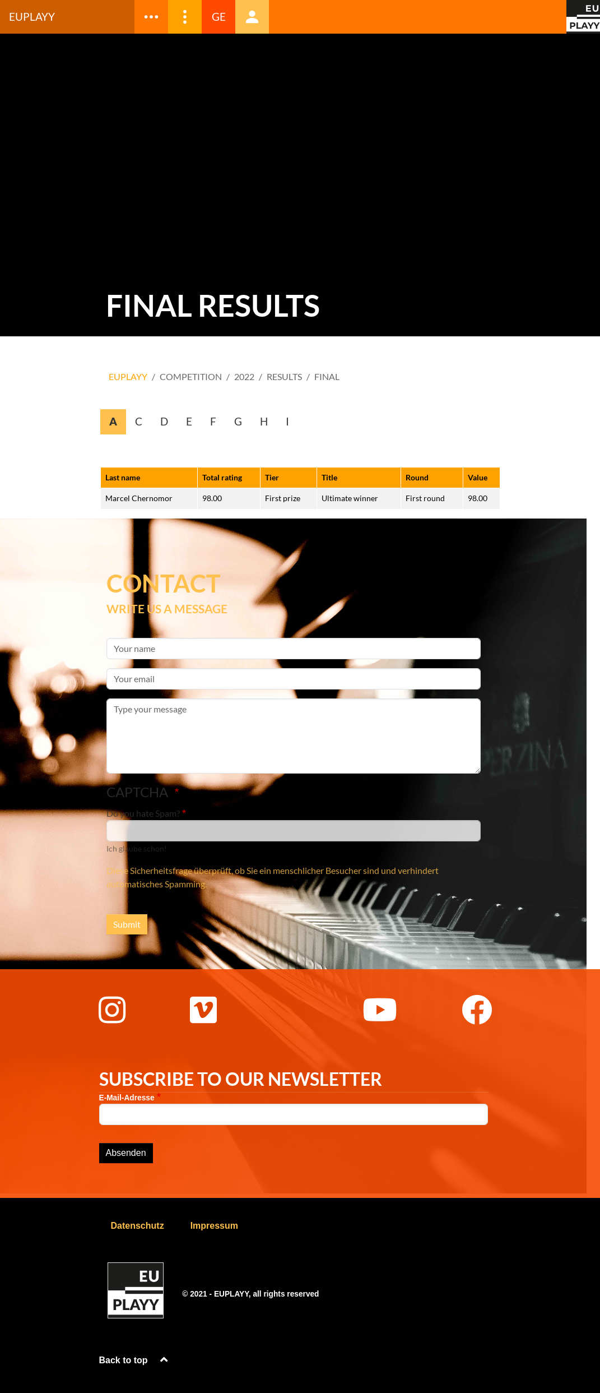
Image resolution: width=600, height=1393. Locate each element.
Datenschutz (137, 1225)
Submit (127, 924)
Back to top (134, 1360)
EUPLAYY (128, 376)
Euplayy (32, 16)
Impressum (214, 1225)
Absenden (126, 1153)
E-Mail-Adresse (127, 1098)
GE (219, 16)
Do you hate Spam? (143, 813)
